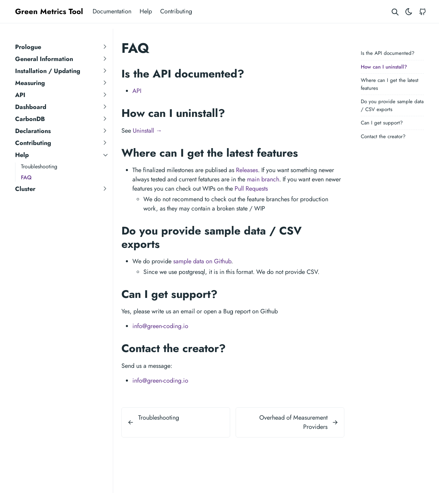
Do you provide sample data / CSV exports (392, 105)
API (20, 95)
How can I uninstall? (384, 67)
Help (146, 11)
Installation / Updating (47, 71)
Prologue (28, 47)
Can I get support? (382, 123)
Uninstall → (147, 130)
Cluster (25, 188)
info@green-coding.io (160, 326)
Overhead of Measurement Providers (293, 422)
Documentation (112, 11)
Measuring (30, 83)
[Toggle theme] (409, 11)
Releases (247, 170)
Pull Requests (251, 188)
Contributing (176, 11)
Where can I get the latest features (389, 84)
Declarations (33, 131)
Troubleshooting (39, 166)
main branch (263, 179)
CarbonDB (30, 119)
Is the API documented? (387, 53)
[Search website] (395, 11)
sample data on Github (202, 261)
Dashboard (30, 107)
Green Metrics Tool (49, 11)
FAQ (26, 177)
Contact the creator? (383, 136)
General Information (44, 59)
